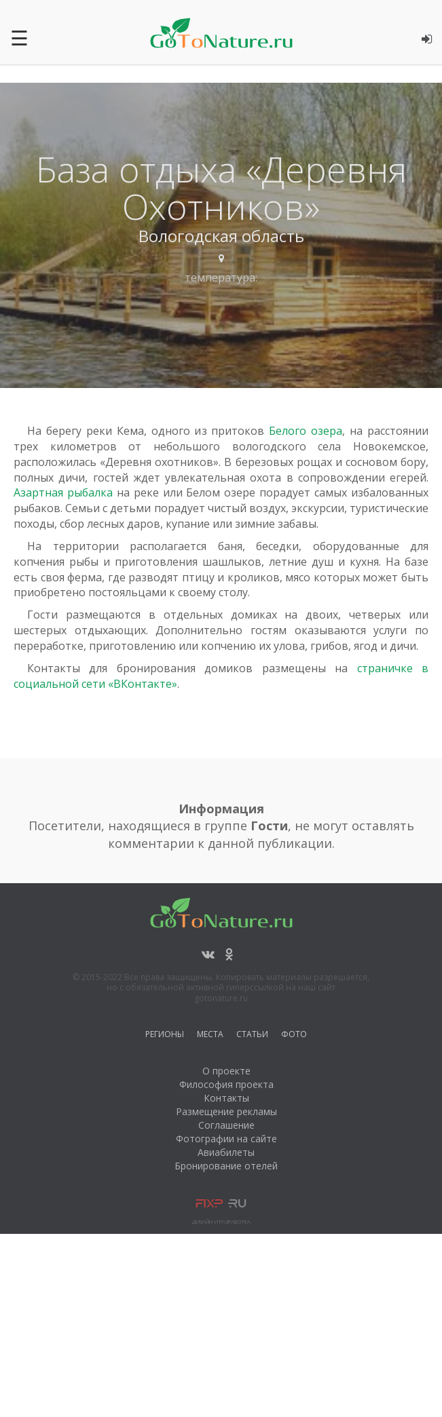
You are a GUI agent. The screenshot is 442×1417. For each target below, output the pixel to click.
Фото (294, 1036)
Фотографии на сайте (226, 1138)
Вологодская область (221, 236)
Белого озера (305, 430)
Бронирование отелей (226, 1165)
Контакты (226, 1097)
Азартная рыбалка (63, 492)
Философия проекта (226, 1084)
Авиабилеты (226, 1152)
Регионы (164, 1036)
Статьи (252, 1036)
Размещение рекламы (226, 1111)
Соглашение (226, 1125)
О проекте (226, 1070)
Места (210, 1036)
